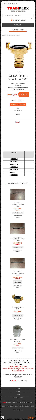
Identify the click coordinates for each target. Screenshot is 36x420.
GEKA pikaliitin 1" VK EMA (17, 308)
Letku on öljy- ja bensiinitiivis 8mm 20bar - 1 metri (17, 204)
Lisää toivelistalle (18, 110)
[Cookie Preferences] (2, 417)
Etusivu (4, 35)
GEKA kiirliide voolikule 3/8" (13, 35)
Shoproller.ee (31, 418)
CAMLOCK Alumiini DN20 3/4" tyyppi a (17, 340)
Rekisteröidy (14, 3)
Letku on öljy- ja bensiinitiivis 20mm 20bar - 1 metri (18, 238)
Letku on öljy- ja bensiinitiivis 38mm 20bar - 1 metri (18, 273)
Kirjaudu (9, 3)
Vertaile (18, 114)
